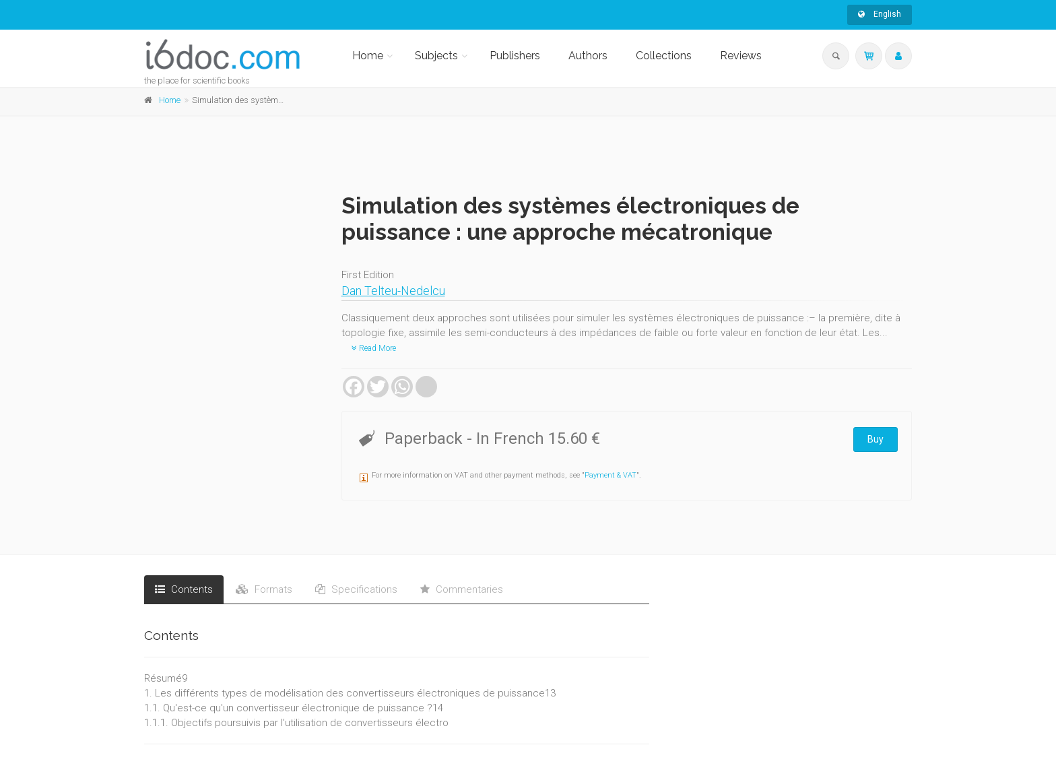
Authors (587, 55)
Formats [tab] (264, 589)
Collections (664, 55)
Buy (875, 439)
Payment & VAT (610, 475)
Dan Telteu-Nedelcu (393, 291)
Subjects (436, 55)
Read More (374, 348)
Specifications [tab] (356, 589)
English (879, 14)
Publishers (515, 55)
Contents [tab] (184, 589)
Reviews (741, 55)
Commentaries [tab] (461, 589)
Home (367, 55)
